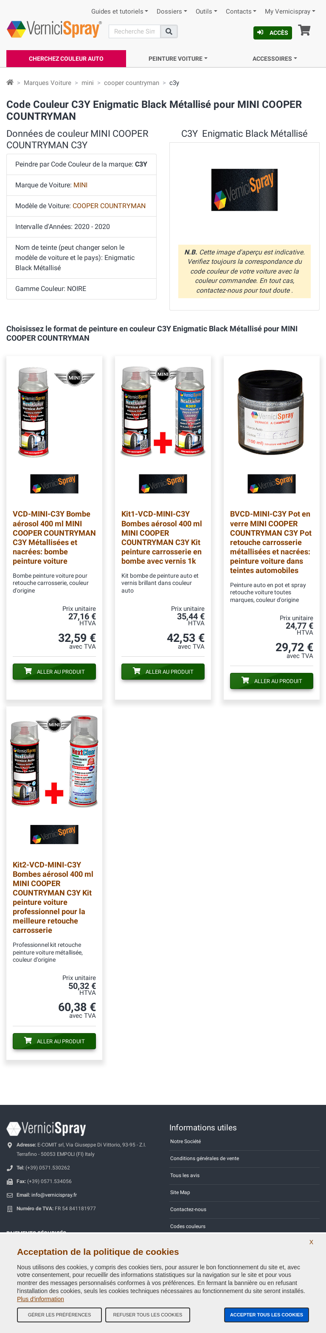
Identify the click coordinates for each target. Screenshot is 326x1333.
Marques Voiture (47, 83)
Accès (272, 32)
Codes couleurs (187, 1226)
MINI (80, 185)
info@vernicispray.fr (54, 1195)
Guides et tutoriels (117, 11)
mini (88, 83)
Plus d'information (40, 1299)
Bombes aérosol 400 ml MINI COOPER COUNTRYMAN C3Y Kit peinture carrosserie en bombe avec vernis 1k (161, 537)
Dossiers (169, 11)
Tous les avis (185, 1175)
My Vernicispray (287, 11)
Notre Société (185, 1141)
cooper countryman (131, 83)
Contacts (239, 11)
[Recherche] (134, 31)
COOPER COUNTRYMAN (109, 206)
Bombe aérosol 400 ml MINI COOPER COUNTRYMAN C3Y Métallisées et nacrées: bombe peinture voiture (54, 537)
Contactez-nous (188, 1209)
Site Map (180, 1192)
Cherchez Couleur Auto (66, 58)
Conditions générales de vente (204, 1158)
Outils (204, 11)
